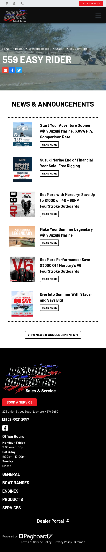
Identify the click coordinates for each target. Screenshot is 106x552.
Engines (10, 490)
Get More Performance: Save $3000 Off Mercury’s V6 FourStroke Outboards (65, 265)
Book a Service (19, 402)
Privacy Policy (63, 542)
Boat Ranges (15, 482)
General (11, 474)
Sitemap (79, 542)
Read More (49, 144)
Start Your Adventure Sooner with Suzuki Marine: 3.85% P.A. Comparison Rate (66, 131)
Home (5, 48)
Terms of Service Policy (36, 542)
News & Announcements (53, 104)
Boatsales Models (38, 48)
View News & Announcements (53, 335)
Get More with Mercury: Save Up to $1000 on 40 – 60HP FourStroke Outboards (67, 200)
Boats (18, 48)
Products (12, 499)
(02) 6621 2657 (15, 419)
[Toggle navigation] (98, 16)
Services (11, 507)
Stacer (59, 48)
